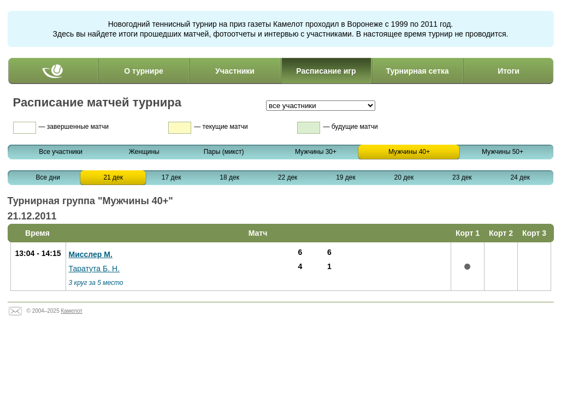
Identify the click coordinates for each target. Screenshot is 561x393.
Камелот (71, 311)
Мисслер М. (91, 254)
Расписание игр (326, 71)
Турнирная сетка (417, 71)
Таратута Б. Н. (94, 268)
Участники (235, 71)
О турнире (143, 71)
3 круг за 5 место (96, 283)
